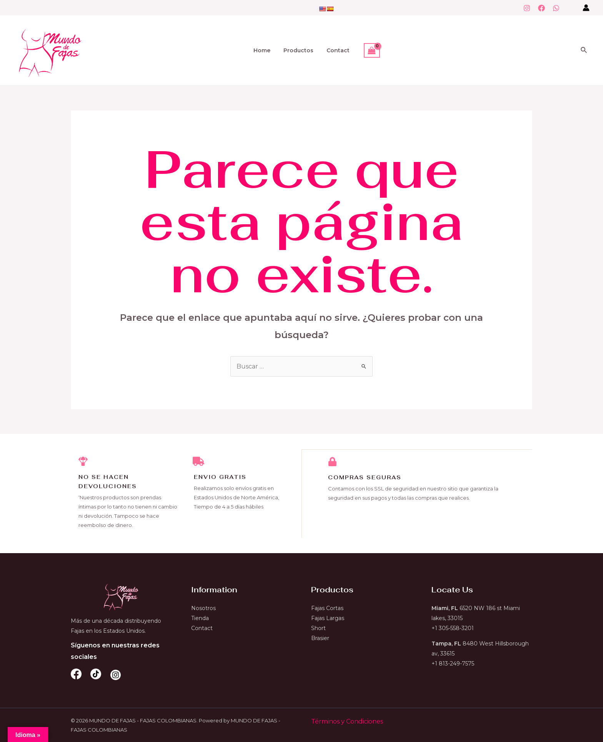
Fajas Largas (327, 618)
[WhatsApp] (556, 8)
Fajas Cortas (327, 608)
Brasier (320, 638)
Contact (335, 50)
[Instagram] (526, 8)
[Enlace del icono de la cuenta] (586, 7)
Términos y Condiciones (347, 721)
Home (264, 50)
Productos (298, 50)
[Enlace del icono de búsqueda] (584, 50)
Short (318, 628)
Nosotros (203, 608)
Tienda (200, 618)
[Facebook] (541, 8)
